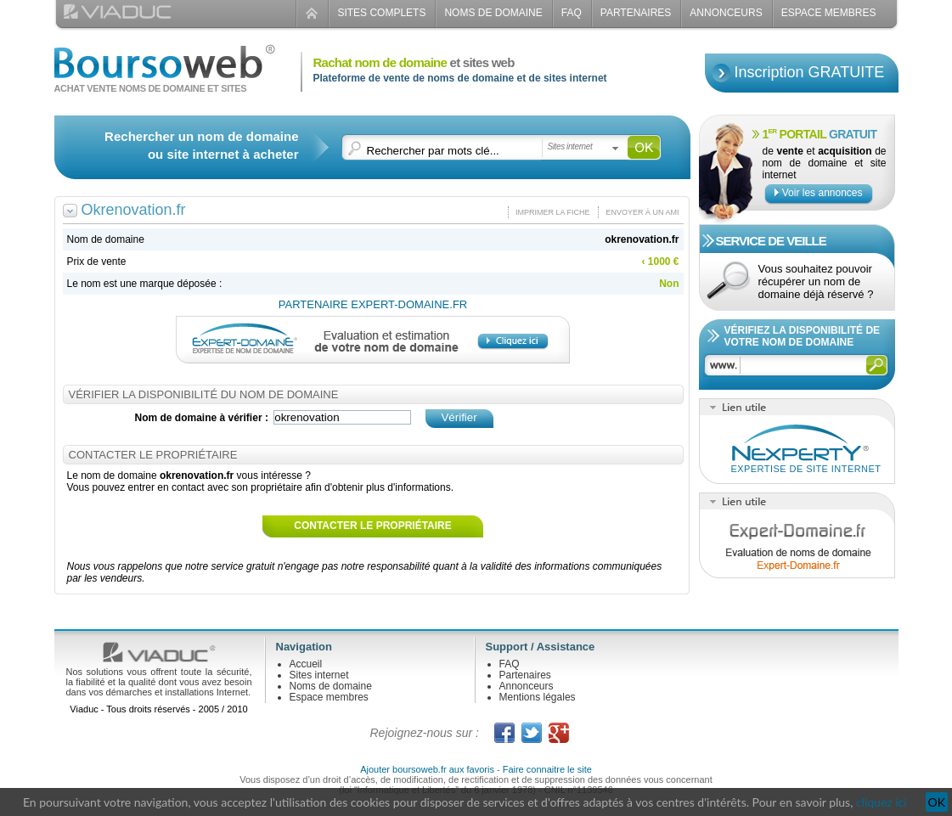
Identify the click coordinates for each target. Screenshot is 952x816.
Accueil (306, 664)
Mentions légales (537, 697)
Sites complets (381, 13)
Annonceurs (726, 13)
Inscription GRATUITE (810, 72)
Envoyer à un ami (642, 212)
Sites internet (319, 675)
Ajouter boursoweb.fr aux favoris (427, 769)
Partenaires (636, 13)
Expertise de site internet (806, 469)
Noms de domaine (493, 13)
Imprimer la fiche (552, 212)
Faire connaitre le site (547, 769)
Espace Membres (828, 13)
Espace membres (329, 697)
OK (936, 802)
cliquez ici (881, 802)
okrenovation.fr (642, 239)
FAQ (571, 13)
